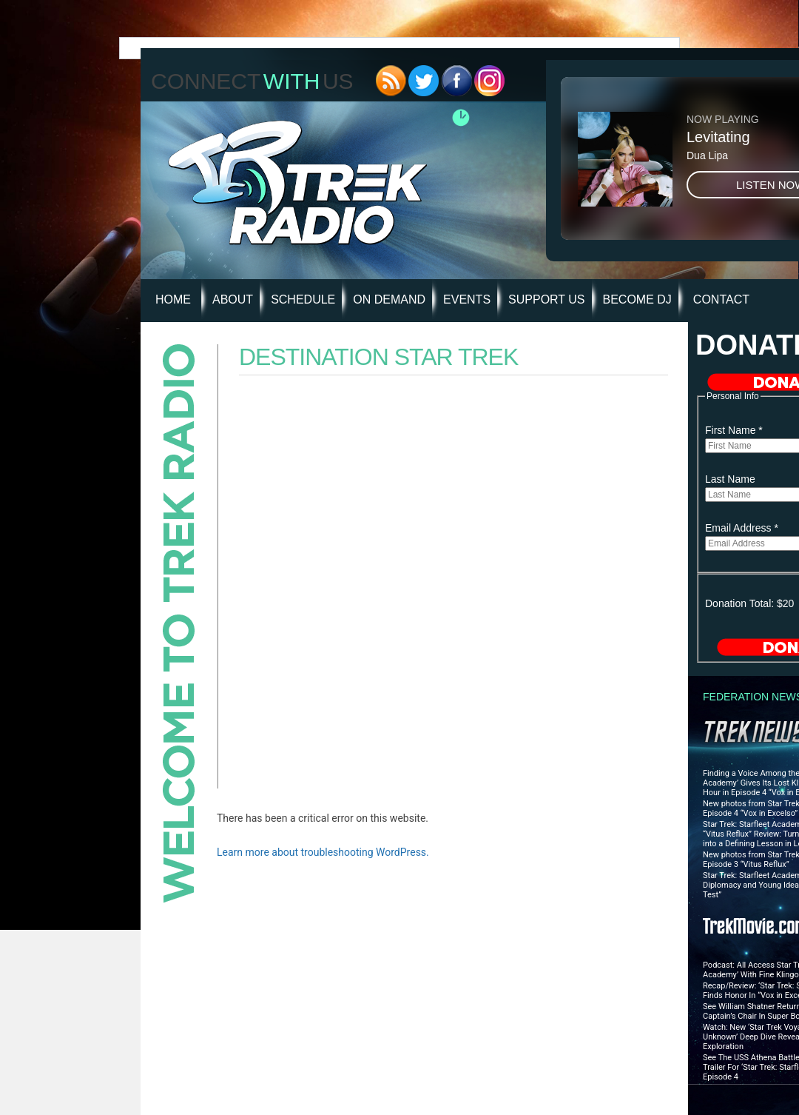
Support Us (546, 299)
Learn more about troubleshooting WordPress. (323, 852)
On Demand (389, 299)
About (232, 299)
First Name (734, 430)
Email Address (741, 528)
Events (466, 299)
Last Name (730, 479)
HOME (173, 299)
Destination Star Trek (378, 357)
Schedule (303, 299)
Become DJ (637, 299)
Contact (721, 299)
